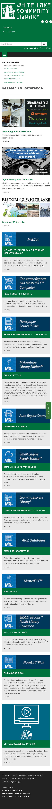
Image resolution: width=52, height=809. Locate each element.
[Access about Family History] (26, 381)
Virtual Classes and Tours (13, 75)
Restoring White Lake (12, 79)
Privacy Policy (8, 787)
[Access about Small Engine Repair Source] (26, 469)
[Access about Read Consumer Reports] (26, 294)
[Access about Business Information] (26, 551)
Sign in (27, 796)
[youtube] (42, 22)
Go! (44, 44)
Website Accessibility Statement (16, 793)
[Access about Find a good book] (26, 677)
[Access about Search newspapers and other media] (26, 335)
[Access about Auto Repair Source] (26, 427)
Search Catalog (31, 48)
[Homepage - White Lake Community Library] (26, 11)
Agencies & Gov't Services (13, 82)
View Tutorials (48, 411)
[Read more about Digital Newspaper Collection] (26, 168)
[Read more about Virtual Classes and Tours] (26, 735)
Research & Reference (10, 62)
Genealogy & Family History (14, 72)
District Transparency (12, 790)
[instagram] (50, 22)
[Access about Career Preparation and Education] (26, 511)
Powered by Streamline (12, 796)
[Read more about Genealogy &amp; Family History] (26, 119)
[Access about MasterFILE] (26, 592)
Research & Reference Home (14, 65)
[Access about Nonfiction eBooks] (26, 633)
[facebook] (46, 22)
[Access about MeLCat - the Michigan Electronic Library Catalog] (26, 252)
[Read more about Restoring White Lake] (26, 210)
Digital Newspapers (11, 69)
